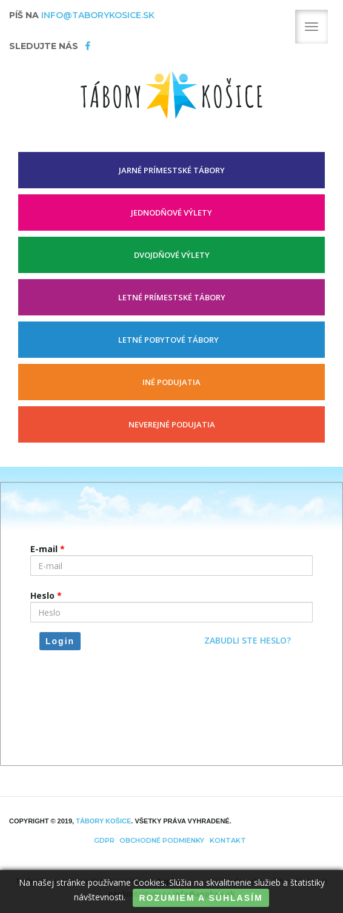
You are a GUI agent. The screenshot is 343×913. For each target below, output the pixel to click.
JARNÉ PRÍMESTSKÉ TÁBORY (172, 170)
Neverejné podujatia (171, 424)
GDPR (104, 840)
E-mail (47, 549)
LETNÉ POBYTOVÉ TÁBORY (168, 339)
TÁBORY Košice (103, 821)
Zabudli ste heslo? (247, 640)
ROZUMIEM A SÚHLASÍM (200, 898)
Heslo (46, 595)
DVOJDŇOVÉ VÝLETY (172, 254)
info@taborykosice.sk (98, 15)
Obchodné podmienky (161, 840)
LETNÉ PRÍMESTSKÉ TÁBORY (171, 297)
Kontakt (228, 840)
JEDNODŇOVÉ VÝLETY (171, 212)
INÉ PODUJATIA (171, 382)
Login (60, 641)
